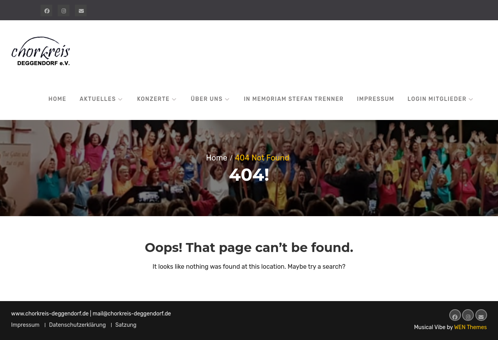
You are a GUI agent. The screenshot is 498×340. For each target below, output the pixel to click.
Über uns (207, 99)
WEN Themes (470, 327)
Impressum (375, 99)
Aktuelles (98, 99)
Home (57, 99)
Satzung (125, 325)
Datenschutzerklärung (77, 325)
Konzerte (153, 99)
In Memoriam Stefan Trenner (294, 99)
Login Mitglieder (437, 99)
